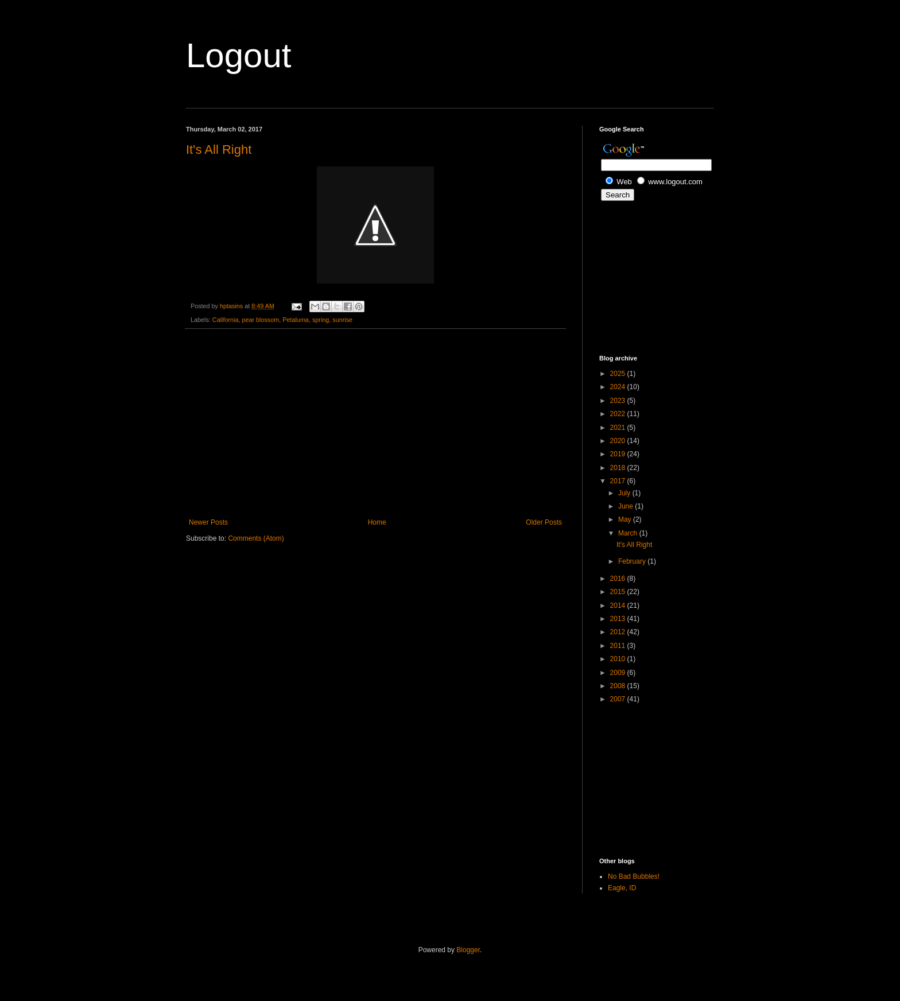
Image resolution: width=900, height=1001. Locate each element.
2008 (618, 686)
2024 (618, 387)
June (626, 506)
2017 (618, 481)
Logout (239, 55)
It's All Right (218, 149)
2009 (618, 673)
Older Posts (544, 522)
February (632, 561)
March (628, 533)
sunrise (342, 319)
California (225, 319)
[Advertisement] (375, 423)
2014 (618, 606)
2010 (618, 659)
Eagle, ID (622, 888)
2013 (618, 619)
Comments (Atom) (256, 538)
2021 (618, 428)
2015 (618, 592)
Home (377, 522)
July (625, 493)
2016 (618, 579)
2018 (618, 468)
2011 (618, 646)
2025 (618, 374)
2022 (618, 414)
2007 (618, 699)
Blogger (468, 950)
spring (320, 319)
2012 (618, 632)
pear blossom (260, 319)
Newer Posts (208, 522)
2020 (618, 441)
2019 (618, 454)
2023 (618, 401)
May (625, 519)
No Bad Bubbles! (634, 876)
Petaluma (295, 319)
